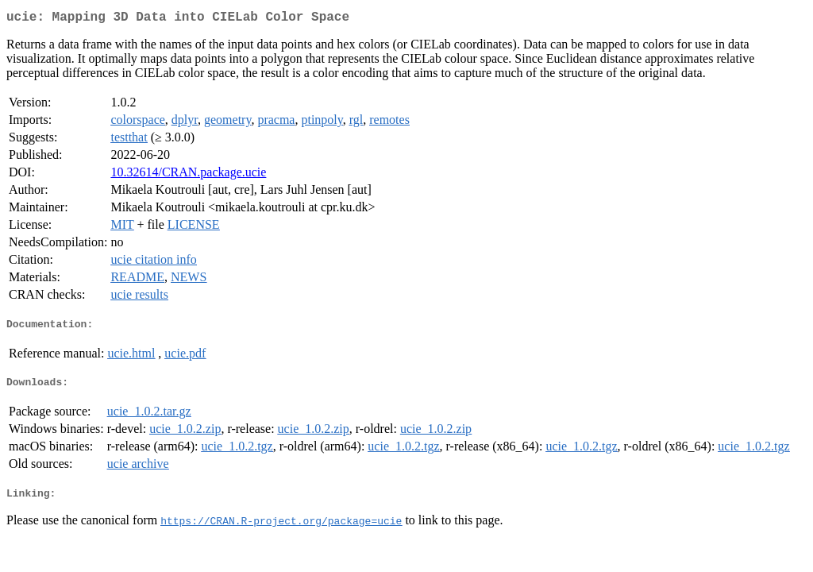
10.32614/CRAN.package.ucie (188, 175)
